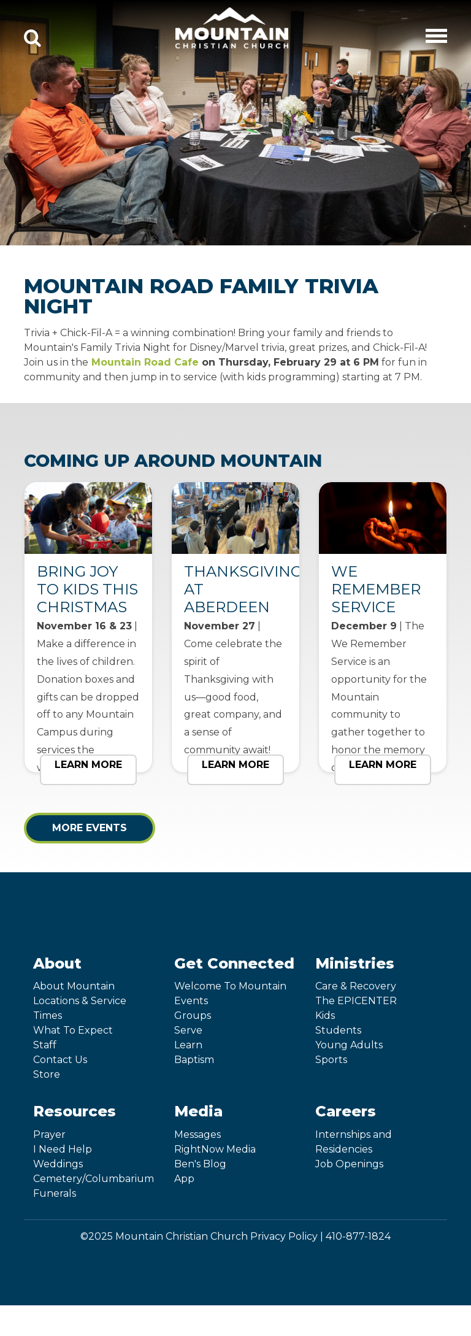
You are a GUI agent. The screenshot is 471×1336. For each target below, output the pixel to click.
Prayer (49, 1134)
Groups (192, 1015)
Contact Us (60, 1059)
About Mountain (74, 986)
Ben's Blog (200, 1164)
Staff (44, 1045)
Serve (188, 1030)
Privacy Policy (284, 1236)
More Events (89, 828)
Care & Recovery (355, 986)
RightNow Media (215, 1149)
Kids (325, 1015)
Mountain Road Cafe (145, 362)
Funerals (54, 1193)
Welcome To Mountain (230, 986)
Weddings (58, 1164)
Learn (188, 1045)
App (184, 1178)
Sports (331, 1059)
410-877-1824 (358, 1236)
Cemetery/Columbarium (93, 1178)
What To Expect (73, 1030)
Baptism (194, 1059)
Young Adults (349, 1045)
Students (338, 1030)
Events (191, 1001)
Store (46, 1074)
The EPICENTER (356, 1001)
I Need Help (62, 1149)
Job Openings (349, 1164)
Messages (197, 1134)
